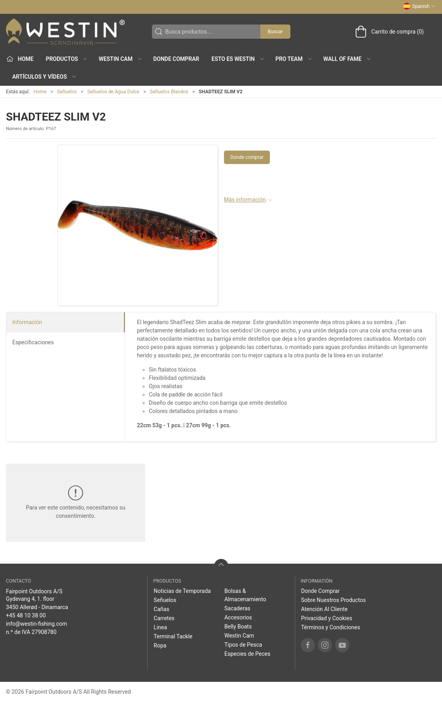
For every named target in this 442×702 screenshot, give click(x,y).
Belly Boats (238, 626)
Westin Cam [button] (120, 59)
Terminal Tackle (173, 636)
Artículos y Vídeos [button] (44, 77)
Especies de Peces (247, 654)
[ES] (65, 31)
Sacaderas (237, 608)
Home (40, 91)
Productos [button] (67, 59)
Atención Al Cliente (324, 609)
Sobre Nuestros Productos (333, 600)
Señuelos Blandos (169, 91)
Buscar (275, 31)
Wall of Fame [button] (347, 59)
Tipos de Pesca (243, 645)
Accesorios (238, 617)
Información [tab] (27, 322)
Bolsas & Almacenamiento (245, 595)
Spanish (419, 6)
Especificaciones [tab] (33, 342)
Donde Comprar (176, 59)
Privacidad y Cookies (326, 618)
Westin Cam (239, 635)
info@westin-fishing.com (36, 624)
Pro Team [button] (294, 59)
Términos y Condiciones (330, 627)
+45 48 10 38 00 (26, 615)
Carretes (164, 618)
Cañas (161, 609)
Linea (160, 627)
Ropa (160, 645)
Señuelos (67, 91)
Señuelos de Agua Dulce (113, 91)
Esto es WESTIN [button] (237, 59)
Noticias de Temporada (182, 591)
